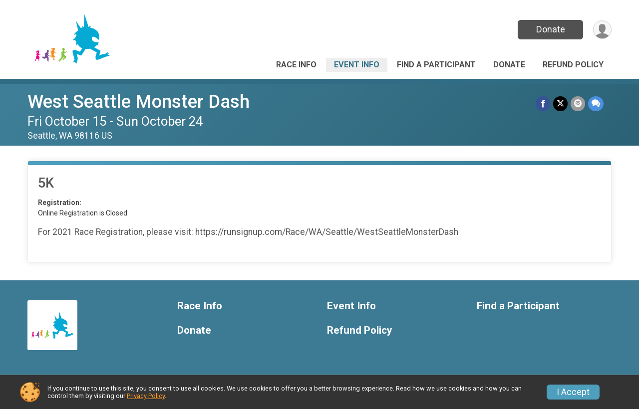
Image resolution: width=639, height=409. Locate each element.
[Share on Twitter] (560, 103)
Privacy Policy (146, 396)
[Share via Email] (578, 103)
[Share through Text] (596, 103)
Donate (550, 29)
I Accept (573, 392)
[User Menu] (602, 29)
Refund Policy (573, 64)
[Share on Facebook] (543, 103)
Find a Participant (436, 64)
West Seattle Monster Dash (138, 101)
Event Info (356, 64)
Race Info (296, 64)
